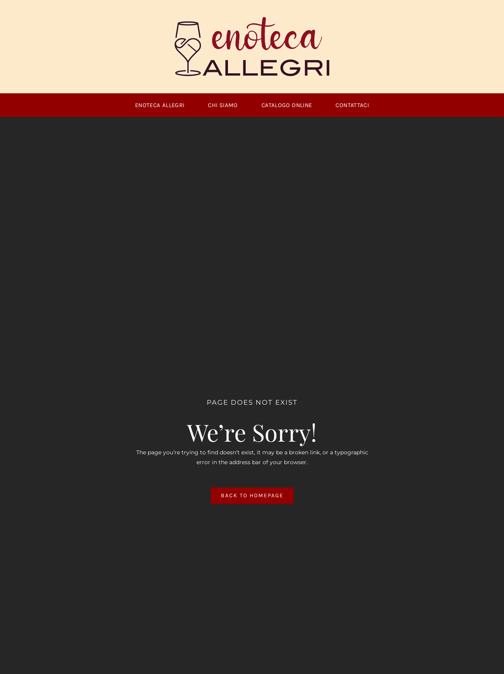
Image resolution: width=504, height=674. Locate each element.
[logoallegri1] (252, 18)
